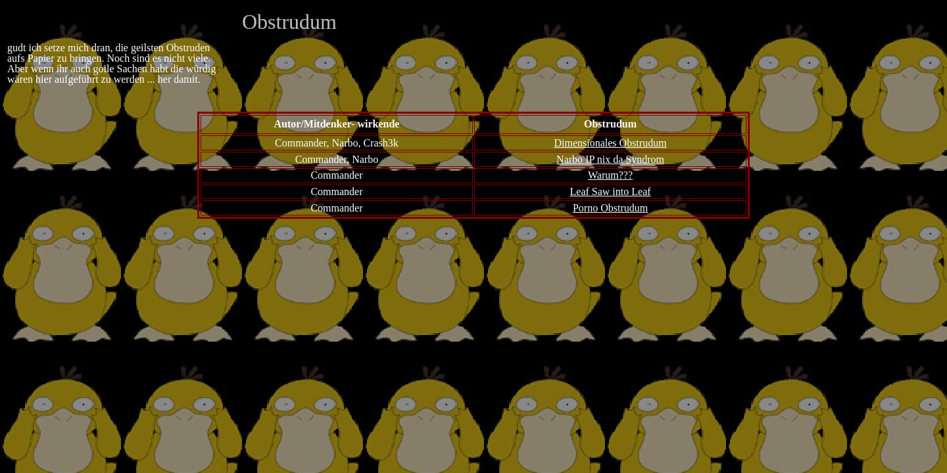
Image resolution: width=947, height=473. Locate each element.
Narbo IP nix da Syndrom (610, 159)
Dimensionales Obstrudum (610, 142)
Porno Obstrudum (610, 208)
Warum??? (610, 175)
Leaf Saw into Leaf (610, 191)
